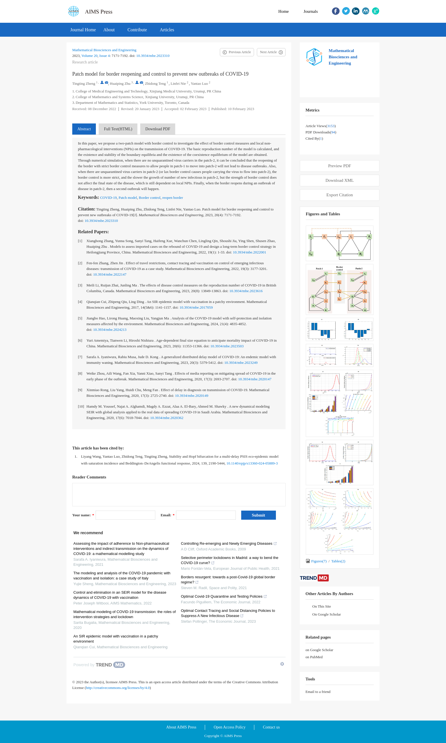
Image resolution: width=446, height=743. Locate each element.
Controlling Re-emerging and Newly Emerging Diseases (229, 543)
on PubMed (314, 657)
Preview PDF (339, 166)
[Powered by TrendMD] (99, 665)
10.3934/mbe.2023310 (153, 55)
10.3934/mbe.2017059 (196, 307)
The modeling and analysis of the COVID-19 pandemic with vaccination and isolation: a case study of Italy (121, 575)
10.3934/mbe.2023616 (246, 291)
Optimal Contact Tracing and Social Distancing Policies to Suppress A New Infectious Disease (228, 613)
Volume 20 (89, 55)
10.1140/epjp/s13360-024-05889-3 (252, 463)
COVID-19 (108, 197)
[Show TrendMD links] (282, 664)
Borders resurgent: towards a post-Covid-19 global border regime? (228, 579)
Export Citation (340, 195)
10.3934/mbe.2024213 (109, 329)
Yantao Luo (199, 83)
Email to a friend (318, 692)
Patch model (128, 197)
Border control (149, 197)
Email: (168, 515)
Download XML (339, 180)
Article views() (320, 126)
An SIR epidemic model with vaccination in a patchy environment (115, 638)
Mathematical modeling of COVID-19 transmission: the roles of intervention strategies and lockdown (124, 614)
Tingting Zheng (83, 83)
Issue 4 (104, 55)
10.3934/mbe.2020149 (191, 395)
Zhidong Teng (155, 83)
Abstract (84, 129)
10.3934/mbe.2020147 (254, 379)
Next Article (268, 52)
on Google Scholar (319, 650)
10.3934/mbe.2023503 (227, 346)
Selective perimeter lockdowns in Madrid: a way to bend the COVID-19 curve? (229, 560)
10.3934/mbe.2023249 (241, 362)
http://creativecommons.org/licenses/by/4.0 (118, 688)
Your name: (83, 515)
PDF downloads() (320, 132)
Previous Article (240, 52)
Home (283, 11)
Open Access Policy (229, 727)
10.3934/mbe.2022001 (249, 252)
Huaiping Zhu (120, 83)
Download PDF (157, 129)
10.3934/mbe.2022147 (109, 274)
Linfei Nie (178, 83)
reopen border (172, 197)
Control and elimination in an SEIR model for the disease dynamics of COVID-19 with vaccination (119, 595)
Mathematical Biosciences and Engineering (104, 50)
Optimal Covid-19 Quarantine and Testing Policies (224, 596)
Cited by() (314, 138)
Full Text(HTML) (118, 129)
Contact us (271, 727)
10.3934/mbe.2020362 (166, 418)
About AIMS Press (181, 727)
